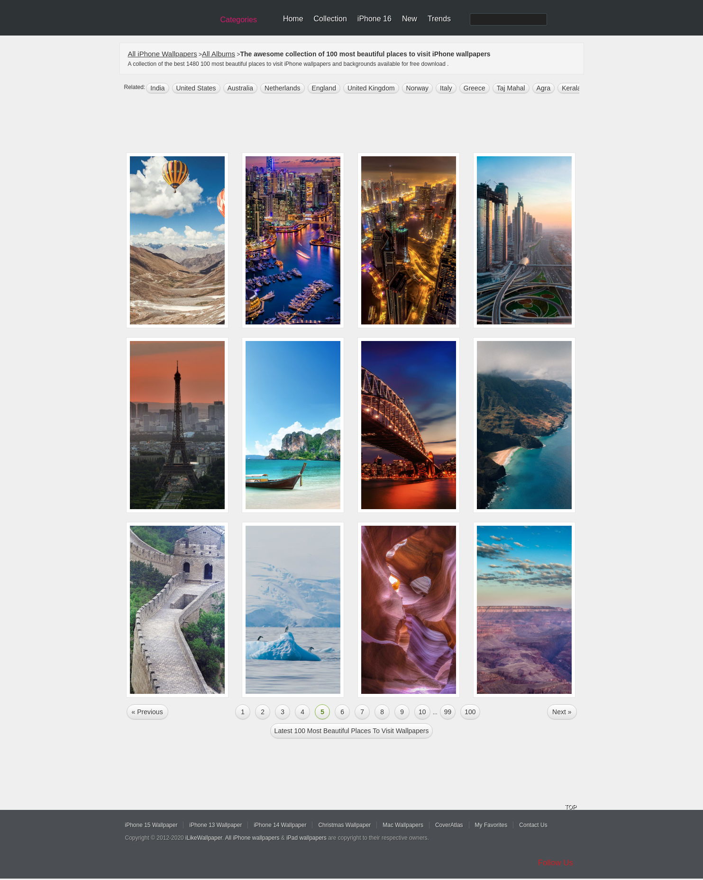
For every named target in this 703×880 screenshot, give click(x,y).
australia (240, 88)
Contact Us (533, 825)
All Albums (218, 54)
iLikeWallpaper (203, 838)
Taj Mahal (511, 88)
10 (422, 712)
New (409, 19)
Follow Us (556, 862)
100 (470, 712)
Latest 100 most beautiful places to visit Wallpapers (351, 731)
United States (196, 88)
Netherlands (283, 88)
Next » (561, 712)
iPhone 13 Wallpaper (215, 825)
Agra (544, 88)
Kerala (571, 88)
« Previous (147, 712)
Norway (417, 88)
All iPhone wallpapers (252, 838)
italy (446, 88)
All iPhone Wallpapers (162, 54)
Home (293, 19)
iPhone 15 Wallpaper (151, 825)
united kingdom (371, 88)
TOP (570, 807)
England (324, 88)
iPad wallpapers (306, 838)
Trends (439, 19)
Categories (238, 20)
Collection (330, 19)
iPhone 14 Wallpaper (280, 825)
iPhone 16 (374, 19)
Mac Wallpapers (403, 825)
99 (448, 712)
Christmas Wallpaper (344, 825)
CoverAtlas (449, 825)
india (157, 88)
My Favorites (491, 825)
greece (474, 88)
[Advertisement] (358, 124)
